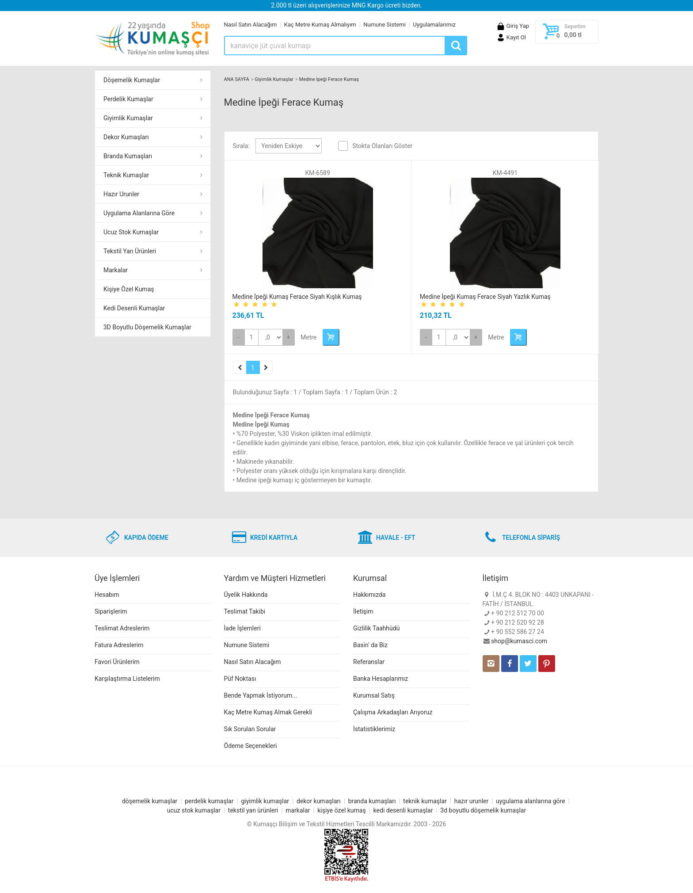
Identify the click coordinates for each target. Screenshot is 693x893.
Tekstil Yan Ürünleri (129, 251)
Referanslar (369, 661)
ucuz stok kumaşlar (194, 810)
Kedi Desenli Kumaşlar (134, 308)
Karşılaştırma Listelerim (127, 678)
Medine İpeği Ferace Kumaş (329, 79)
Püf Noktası (240, 678)
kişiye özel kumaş (341, 810)
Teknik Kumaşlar (126, 175)
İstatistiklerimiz (374, 729)
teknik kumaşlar (425, 801)
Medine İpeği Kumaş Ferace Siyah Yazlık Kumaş (485, 296)
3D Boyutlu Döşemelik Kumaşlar (147, 327)
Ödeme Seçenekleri (250, 745)
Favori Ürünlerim (117, 661)
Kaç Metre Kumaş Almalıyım (320, 24)
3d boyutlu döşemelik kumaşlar (483, 810)
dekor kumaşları (319, 801)
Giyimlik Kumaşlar (128, 118)
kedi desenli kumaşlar (403, 810)
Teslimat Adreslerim (122, 628)
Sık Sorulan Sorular (250, 729)
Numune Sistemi (384, 24)
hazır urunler (471, 801)
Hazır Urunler (121, 194)
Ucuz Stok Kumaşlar (131, 232)
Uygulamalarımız (434, 24)
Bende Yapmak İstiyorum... (260, 695)
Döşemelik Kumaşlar (131, 80)
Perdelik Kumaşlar (128, 99)
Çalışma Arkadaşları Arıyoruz (392, 712)
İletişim (363, 611)
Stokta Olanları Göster (382, 145)
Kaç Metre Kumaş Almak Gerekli (268, 712)
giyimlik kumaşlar (265, 801)
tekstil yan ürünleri (253, 810)
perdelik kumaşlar (209, 801)
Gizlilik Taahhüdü (376, 628)
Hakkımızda (369, 594)
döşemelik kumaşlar (149, 801)
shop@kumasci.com (519, 641)
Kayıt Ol (511, 37)
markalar (298, 810)
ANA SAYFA (236, 79)
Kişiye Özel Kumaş (128, 289)
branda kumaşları (372, 801)
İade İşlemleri (242, 628)
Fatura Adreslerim (119, 645)
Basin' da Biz (370, 645)
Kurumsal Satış (374, 695)
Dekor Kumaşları (126, 137)
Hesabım (107, 594)
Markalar (115, 270)
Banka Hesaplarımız (380, 678)
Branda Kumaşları (127, 156)
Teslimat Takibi (245, 611)
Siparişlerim (111, 611)
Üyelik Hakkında (246, 594)
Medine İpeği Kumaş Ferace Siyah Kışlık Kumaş (297, 296)
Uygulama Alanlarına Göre (139, 213)
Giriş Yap (512, 26)
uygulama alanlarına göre (530, 801)
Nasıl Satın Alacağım (250, 24)
